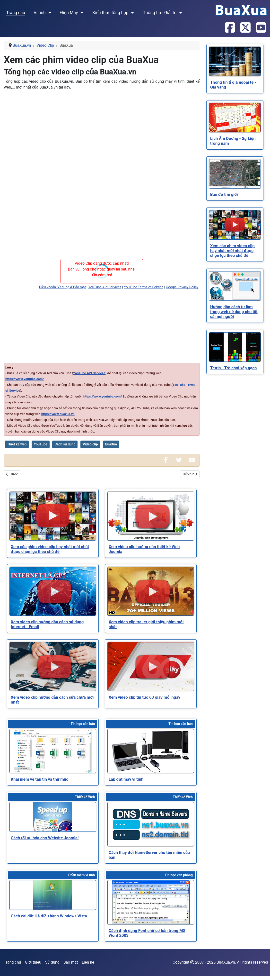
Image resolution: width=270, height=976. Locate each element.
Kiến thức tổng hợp (110, 12)
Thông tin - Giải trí (159, 12)
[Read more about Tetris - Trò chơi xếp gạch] (235, 347)
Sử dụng (52, 962)
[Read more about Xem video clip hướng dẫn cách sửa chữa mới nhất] (53, 666)
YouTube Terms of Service (143, 287)
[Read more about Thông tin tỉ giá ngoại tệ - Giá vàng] (235, 61)
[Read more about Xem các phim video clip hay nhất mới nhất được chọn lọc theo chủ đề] (53, 516)
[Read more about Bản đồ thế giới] (235, 173)
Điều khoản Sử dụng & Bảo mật (62, 287)
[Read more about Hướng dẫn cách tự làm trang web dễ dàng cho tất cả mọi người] (235, 285)
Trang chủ (15, 12)
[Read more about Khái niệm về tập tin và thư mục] (53, 751)
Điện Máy (69, 12)
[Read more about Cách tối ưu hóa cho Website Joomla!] (53, 816)
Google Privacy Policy (182, 287)
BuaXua (111, 444)
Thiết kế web (16, 444)
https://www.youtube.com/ (24, 379)
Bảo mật (70, 962)
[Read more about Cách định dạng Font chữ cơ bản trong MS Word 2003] (151, 902)
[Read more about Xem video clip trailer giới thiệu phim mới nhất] (151, 591)
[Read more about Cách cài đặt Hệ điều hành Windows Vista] (53, 895)
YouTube (40, 444)
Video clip (90, 444)
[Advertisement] (102, 128)
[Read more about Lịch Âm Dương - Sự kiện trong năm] (235, 117)
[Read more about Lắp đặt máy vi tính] (151, 751)
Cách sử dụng (64, 444)
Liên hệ (88, 962)
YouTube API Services (105, 287)
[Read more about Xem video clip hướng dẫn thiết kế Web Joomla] (151, 516)
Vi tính (39, 12)
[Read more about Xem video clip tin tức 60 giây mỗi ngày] (151, 666)
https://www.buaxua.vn (58, 414)
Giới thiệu (33, 962)
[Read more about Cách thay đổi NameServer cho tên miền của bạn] (151, 824)
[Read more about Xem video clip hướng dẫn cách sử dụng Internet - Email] (53, 591)
